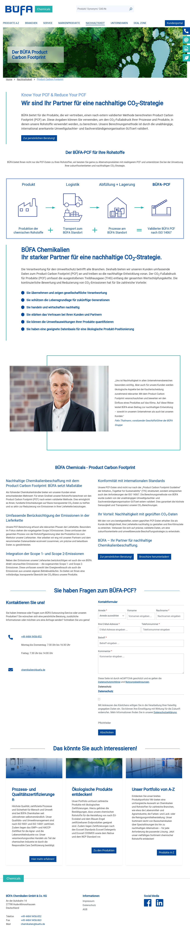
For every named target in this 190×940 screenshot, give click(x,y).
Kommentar (105, 651)
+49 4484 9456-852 (31, 636)
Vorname (132, 610)
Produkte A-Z (166, 852)
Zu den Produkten (104, 850)
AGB (85, 909)
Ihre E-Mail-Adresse (109, 624)
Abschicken (107, 732)
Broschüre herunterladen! (154, 556)
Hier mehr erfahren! (42, 859)
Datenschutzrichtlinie (109, 682)
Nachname (162, 610)
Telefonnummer (151, 624)
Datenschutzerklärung (165, 712)
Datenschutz (89, 905)
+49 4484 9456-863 (31, 920)
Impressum (88, 901)
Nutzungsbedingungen (137, 682)
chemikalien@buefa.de (33, 669)
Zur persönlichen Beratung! (39, 138)
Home (9, 79)
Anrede (102, 610)
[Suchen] (130, 8)
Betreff (102, 637)
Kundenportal (175, 23)
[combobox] (101, 8)
